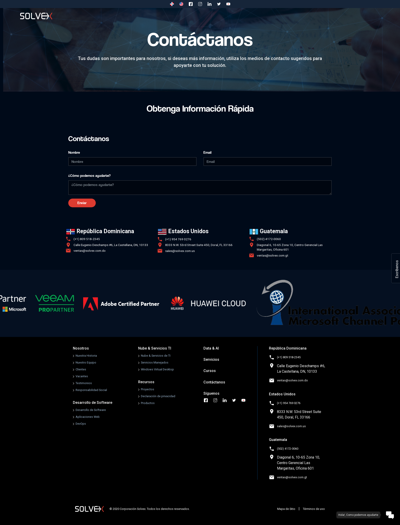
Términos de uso (314, 509)
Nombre (74, 152)
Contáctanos (348, 16)
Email (207, 152)
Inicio (71, 16)
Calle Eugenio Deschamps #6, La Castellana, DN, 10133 (111, 245)
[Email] (267, 161)
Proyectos (147, 389)
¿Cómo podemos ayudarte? (89, 175)
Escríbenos (397, 269)
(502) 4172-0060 (269, 239)
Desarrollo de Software (92, 402)
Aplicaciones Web (88, 416)
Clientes (81, 369)
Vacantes (82, 376)
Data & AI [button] (226, 16)
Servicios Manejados (154, 362)
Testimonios (84, 383)
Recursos (146, 382)
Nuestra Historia (86, 355)
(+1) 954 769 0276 (178, 239)
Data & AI (211, 348)
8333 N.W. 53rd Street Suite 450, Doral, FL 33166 (199, 245)
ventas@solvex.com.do (90, 250)
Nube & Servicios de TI (155, 355)
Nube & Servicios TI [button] (187, 16)
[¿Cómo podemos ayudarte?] (200, 187)
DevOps (81, 423)
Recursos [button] (258, 16)
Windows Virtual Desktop (157, 369)
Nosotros (98, 16)
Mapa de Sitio (286, 509)
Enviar (82, 203)
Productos (148, 403)
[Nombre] (132, 161)
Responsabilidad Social (91, 390)
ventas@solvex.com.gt (272, 255)
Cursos (316, 16)
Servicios (289, 16)
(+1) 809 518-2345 (87, 239)
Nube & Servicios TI (154, 348)
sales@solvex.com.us (180, 251)
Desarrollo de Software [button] (139, 16)
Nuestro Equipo (86, 362)
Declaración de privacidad (158, 396)
